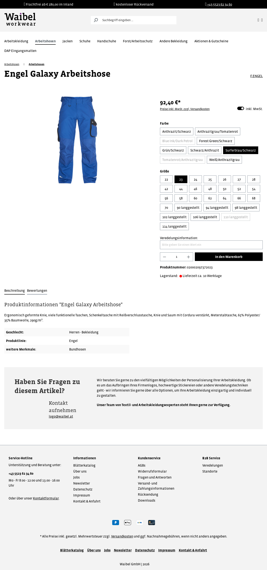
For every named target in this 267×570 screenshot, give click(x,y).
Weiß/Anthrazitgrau (224, 160)
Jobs (76, 477)
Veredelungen (212, 465)
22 (166, 179)
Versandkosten (122, 536)
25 (210, 179)
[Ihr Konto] (258, 20)
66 (239, 198)
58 (181, 198)
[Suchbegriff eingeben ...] (138, 20)
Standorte (209, 471)
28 (253, 179)
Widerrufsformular (152, 471)
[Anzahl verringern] (164, 256)
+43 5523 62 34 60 (21, 473)
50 (224, 189)
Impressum (81, 495)
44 (181, 189)
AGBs (141, 465)
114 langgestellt (174, 226)
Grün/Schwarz (173, 150)
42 (166, 189)
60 (195, 198)
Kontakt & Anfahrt (86, 501)
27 (239, 179)
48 (210, 189)
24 (195, 179)
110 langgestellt (236, 217)
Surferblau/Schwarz (240, 150)
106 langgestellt (205, 217)
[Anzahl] (177, 256)
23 (181, 179)
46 (195, 189)
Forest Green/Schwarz (215, 141)
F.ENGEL (256, 76)
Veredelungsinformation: (179, 238)
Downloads (146, 500)
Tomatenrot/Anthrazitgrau (182, 160)
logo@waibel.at (61, 416)
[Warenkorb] (262, 20)
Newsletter (81, 483)
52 (239, 189)
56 (166, 198)
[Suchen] (96, 20)
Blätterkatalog (84, 465)
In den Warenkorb (228, 257)
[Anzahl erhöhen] (188, 256)
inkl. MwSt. (250, 108)
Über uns (80, 471)
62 (210, 198)
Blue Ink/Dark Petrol (177, 141)
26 (224, 179)
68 (253, 198)
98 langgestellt (246, 207)
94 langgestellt (217, 207)
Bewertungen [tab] (37, 290)
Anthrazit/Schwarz (176, 131)
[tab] (14, 291)
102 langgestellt (174, 217)
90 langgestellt (188, 207)
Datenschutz (82, 489)
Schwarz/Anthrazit (204, 150)
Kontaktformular (46, 498)
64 (224, 198)
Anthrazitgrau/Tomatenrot (217, 131)
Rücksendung (148, 494)
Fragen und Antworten (155, 477)
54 (253, 189)
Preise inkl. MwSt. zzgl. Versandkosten (185, 109)
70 (166, 207)
